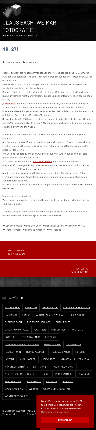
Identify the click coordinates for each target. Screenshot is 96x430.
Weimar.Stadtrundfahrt (57, 388)
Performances (64, 373)
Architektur (50, 307)
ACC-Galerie (12, 307)
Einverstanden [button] (65, 420)
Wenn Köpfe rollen (17, 396)
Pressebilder (13, 381)
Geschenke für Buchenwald (22, 344)
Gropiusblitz (73, 344)
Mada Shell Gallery (54, 225)
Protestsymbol (13, 229)
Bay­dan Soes (9, 103)
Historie (80, 351)
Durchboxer (63, 322)
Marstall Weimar (64, 366)
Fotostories (58, 329)
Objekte (32, 373)
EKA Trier (40, 329)
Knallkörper (27, 359)
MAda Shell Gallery (42, 161)
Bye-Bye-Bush (33, 225)
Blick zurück (77, 314)
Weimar (33, 388)
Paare (46, 373)
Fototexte (77, 329)
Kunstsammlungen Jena (75, 359)
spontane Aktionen (35, 229)
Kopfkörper (48, 359)
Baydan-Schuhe (14, 225)
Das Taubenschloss (38, 322)
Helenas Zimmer (60, 351)
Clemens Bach (13, 322)
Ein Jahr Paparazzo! (17, 329)
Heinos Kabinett (36, 351)
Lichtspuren (40, 366)
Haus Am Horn (13, 351)
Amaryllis (31, 307)
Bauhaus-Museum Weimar (49, 314)
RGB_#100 (68, 381)
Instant (9, 359)
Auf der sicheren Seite (76, 307)
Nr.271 (84, 225)
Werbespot (55, 229)
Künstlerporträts (16, 366)
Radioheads (34, 381)
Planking (84, 373)
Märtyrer (72, 225)
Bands (25, 314)
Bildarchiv (31, 62)
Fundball (51, 337)
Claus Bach (10, 410)
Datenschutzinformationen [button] (55, 411)
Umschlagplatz (14, 388)
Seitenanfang (33, 414)
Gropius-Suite (52, 344)
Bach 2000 (11, 314)
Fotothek (10, 337)
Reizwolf (51, 381)
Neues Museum (13, 373)
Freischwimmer (31, 337)
